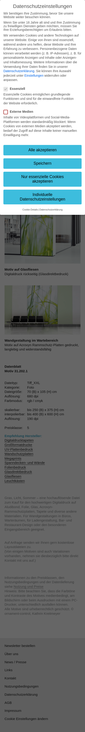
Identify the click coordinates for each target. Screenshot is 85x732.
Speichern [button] (42, 163)
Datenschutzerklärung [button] (51, 209)
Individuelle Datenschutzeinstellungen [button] (42, 196)
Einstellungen (34, 75)
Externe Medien (19, 111)
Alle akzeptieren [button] (42, 150)
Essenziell (15, 89)
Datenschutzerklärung (18, 71)
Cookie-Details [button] (30, 209)
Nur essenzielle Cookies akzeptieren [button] (42, 179)
